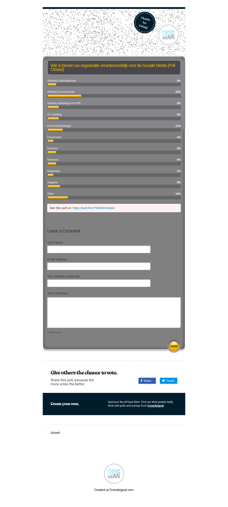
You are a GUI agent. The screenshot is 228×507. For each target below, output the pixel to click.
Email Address (57, 259)
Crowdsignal (155, 405)
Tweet (168, 380)
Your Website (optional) (63, 276)
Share (146, 380)
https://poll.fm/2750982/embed (94, 208)
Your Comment (57, 293)
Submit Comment (174, 346)
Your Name (55, 242)
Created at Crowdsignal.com (114, 490)
